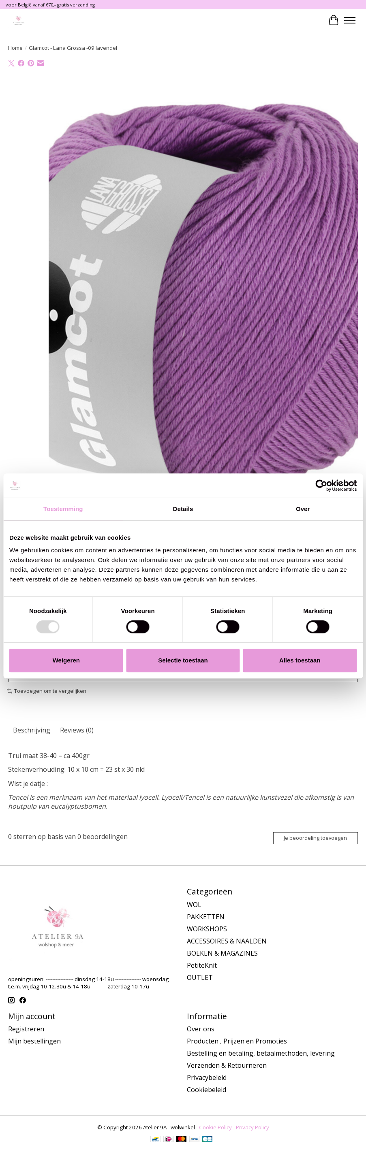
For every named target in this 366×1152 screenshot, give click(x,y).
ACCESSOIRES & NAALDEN (227, 941)
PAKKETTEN (206, 916)
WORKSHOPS (207, 928)
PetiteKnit (202, 965)
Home (15, 47)
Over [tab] (303, 508)
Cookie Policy (215, 1127)
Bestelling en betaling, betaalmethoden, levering (261, 1053)
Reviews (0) (77, 730)
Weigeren (66, 660)
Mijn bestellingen (34, 1041)
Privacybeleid (207, 1077)
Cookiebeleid (206, 1089)
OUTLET (200, 977)
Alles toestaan (300, 660)
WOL (194, 904)
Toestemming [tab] (63, 508)
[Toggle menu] (350, 20)
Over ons (200, 1028)
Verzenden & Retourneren (227, 1065)
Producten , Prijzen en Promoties (237, 1041)
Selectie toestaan (183, 660)
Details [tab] (183, 508)
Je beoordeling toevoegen (315, 837)
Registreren (26, 1028)
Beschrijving (31, 730)
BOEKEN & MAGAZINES (222, 953)
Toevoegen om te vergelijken (46, 690)
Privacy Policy (252, 1127)
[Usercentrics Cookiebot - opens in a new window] (321, 485)
